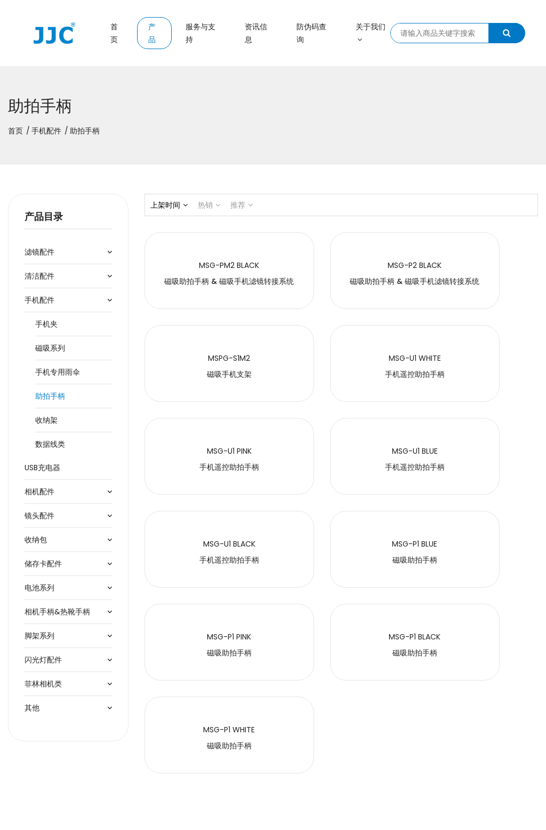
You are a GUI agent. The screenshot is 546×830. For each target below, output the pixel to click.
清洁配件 (39, 276)
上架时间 (169, 205)
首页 (114, 33)
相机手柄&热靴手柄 (57, 611)
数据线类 (50, 444)
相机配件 (39, 491)
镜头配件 (39, 515)
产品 (152, 33)
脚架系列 (39, 635)
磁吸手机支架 (477, 281)
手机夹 (46, 324)
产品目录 (44, 216)
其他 (32, 707)
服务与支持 (200, 33)
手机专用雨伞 (57, 372)
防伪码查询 (311, 33)
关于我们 (371, 32)
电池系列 (39, 587)
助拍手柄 (50, 396)
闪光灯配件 (43, 659)
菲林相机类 (43, 683)
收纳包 (36, 539)
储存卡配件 (43, 563)
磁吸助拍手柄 (341, 467)
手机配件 (46, 130)
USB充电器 (42, 467)
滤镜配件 (39, 252)
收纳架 (46, 420)
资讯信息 (256, 33)
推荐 (241, 205)
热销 (209, 205)
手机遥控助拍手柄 (205, 374)
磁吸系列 (50, 348)
